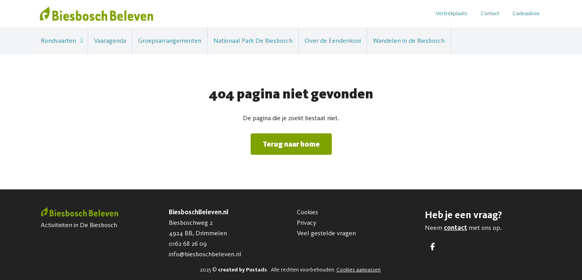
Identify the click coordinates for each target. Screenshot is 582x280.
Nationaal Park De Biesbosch (253, 40)
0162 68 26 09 (188, 243)
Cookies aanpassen (358, 269)
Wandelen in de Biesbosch (409, 40)
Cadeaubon (526, 13)
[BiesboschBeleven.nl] (96, 13)
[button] (82, 40)
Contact (490, 13)
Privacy (306, 222)
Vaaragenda (110, 40)
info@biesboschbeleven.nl (205, 254)
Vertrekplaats (451, 13)
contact (455, 227)
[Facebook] (432, 247)
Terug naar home (291, 144)
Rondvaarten (58, 40)
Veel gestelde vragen (326, 233)
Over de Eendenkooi (333, 40)
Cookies (307, 212)
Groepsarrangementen (169, 40)
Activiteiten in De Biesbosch (79, 225)
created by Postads (242, 269)
